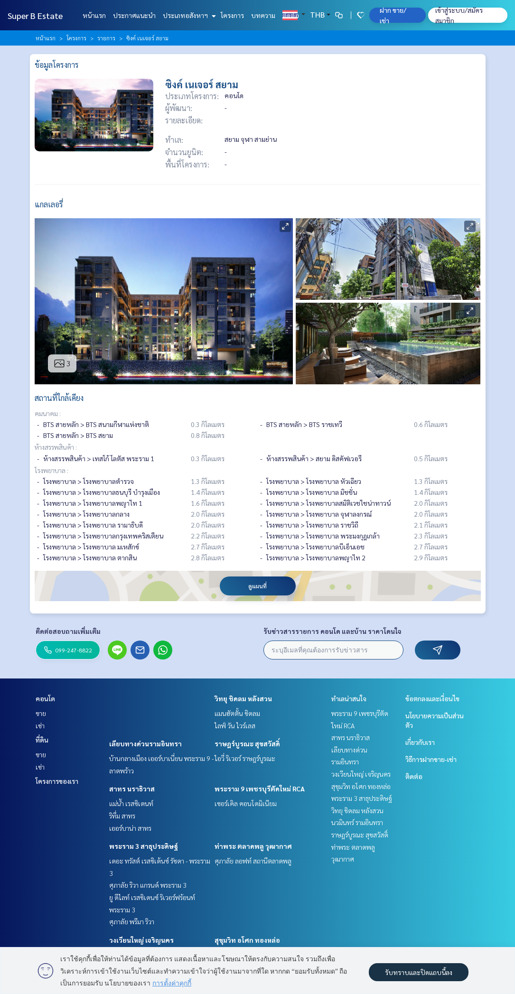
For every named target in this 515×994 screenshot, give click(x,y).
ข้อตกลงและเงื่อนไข (432, 698)
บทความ (263, 15)
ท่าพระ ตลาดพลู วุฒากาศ (253, 846)
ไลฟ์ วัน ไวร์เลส (235, 725)
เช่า (40, 725)
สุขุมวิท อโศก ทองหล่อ (247, 940)
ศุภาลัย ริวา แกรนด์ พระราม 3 (148, 885)
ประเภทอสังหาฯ (188, 15)
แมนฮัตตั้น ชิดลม (237, 713)
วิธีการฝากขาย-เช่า (431, 759)
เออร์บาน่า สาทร (130, 828)
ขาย (41, 713)
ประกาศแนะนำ (134, 15)
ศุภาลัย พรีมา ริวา (131, 921)
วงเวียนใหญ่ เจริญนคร (141, 940)
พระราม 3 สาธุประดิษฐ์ (143, 846)
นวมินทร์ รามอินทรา (357, 822)
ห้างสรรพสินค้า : (56, 447)
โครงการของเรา (57, 781)
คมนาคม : (48, 413)
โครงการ (232, 15)
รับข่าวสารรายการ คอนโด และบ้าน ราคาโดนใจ (332, 631)
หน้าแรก (94, 15)
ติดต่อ (290, 15)
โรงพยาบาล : (51, 470)
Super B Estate (35, 15)
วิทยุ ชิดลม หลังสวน (243, 698)
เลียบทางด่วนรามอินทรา (145, 743)
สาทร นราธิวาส (132, 788)
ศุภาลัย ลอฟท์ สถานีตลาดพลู (253, 860)
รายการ (106, 38)
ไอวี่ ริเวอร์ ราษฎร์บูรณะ (245, 758)
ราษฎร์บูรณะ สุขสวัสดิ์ (247, 743)
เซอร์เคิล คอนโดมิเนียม (246, 803)
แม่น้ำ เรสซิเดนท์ (131, 803)
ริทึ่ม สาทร (122, 815)
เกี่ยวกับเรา (420, 742)
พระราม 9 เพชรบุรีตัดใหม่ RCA (260, 788)
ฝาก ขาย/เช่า (393, 15)
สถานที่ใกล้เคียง (59, 398)
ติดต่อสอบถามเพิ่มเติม (68, 631)
